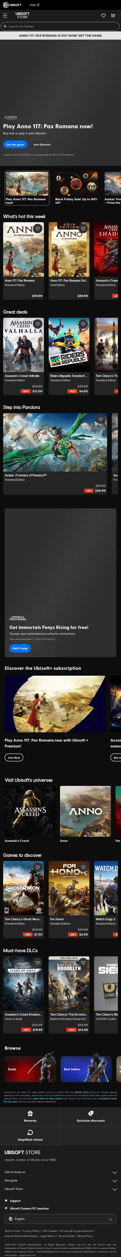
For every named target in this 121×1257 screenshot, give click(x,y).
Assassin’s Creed (108, 1098)
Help (35, 4)
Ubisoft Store (81, 1092)
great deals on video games (47, 1098)
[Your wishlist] (103, 15)
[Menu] (5, 15)
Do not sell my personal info (76, 1230)
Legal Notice (47, 1236)
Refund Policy (85, 1236)
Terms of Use (12, 1230)
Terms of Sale (66, 1236)
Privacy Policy (31, 1230)
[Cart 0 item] (113, 15)
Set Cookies (50, 1230)
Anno (15, 1101)
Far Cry (7, 1101)
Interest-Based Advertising (21, 1236)
